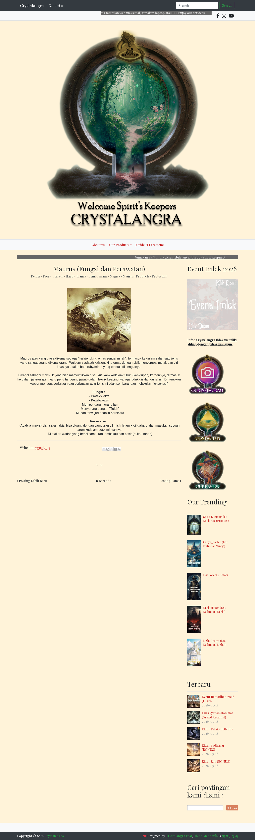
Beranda (105, 481)
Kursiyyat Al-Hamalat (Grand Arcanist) (217, 715)
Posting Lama (169, 481)
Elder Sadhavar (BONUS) (213, 747)
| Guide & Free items (149, 245)
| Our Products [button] (118, 245)
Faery (47, 276)
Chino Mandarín (206, 836)
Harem (58, 276)
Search (227, 5)
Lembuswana (98, 276)
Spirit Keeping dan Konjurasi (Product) (216, 519)
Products (143, 276)
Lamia (82, 276)
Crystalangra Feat (179, 836)
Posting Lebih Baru (33, 481)
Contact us (56, 5)
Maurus (128, 276)
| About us (98, 245)
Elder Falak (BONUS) (217, 729)
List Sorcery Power (215, 575)
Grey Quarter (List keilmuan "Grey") (215, 544)
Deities (36, 276)
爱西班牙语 (230, 836)
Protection (159, 276)
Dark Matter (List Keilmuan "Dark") (214, 610)
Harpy (71, 276)
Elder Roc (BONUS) (216, 761)
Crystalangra (32, 5)
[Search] (197, 5)
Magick (115, 276)
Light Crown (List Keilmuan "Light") (214, 643)
